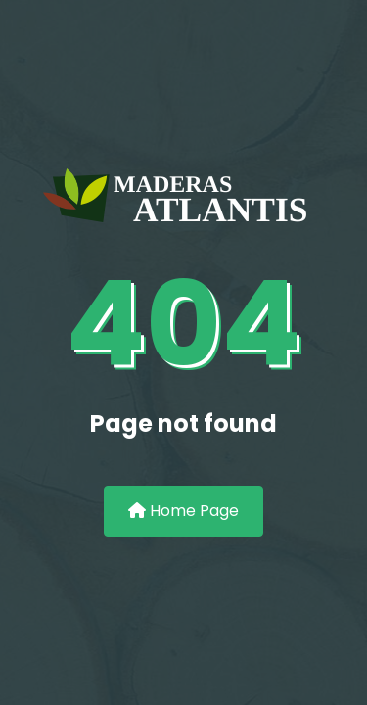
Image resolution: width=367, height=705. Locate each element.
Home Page (183, 510)
